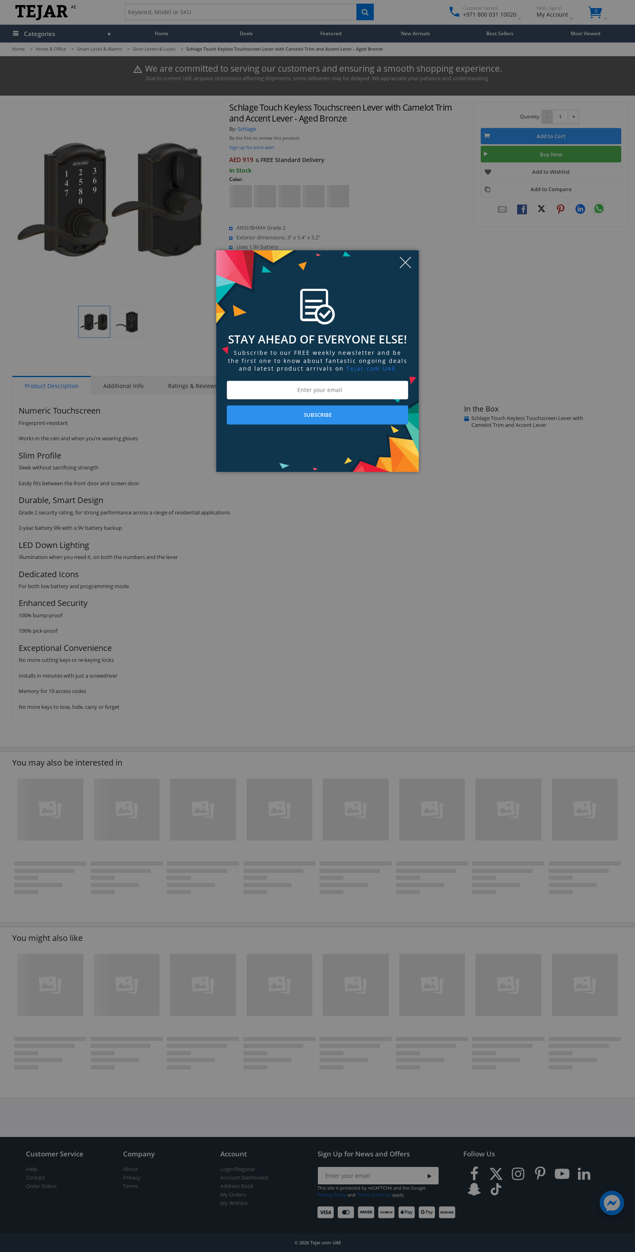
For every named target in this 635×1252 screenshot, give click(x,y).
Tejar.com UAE (371, 368)
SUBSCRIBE (318, 414)
